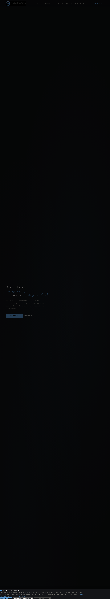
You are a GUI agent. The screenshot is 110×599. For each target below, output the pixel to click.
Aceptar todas (6, 598)
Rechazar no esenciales (23, 598)
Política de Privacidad (18, 596)
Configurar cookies (42, 598)
